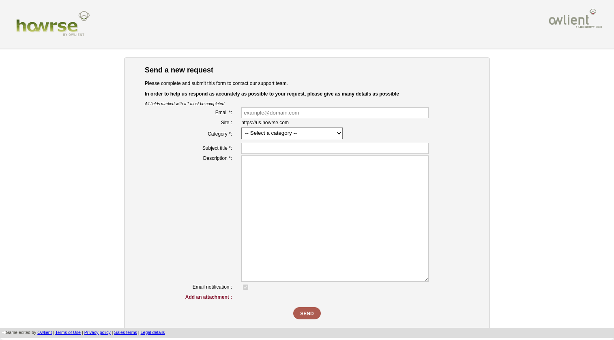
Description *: (217, 158)
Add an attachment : (208, 297)
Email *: (223, 112)
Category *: (220, 134)
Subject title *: (217, 148)
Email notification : (212, 287)
